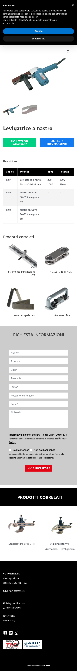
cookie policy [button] (31, 17)
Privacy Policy (9, 616)
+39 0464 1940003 (12, 608)
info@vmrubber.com (14, 603)
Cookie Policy (9, 620)
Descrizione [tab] (10, 161)
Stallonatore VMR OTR (23, 543)
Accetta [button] (38, 31)
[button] (68, 52)
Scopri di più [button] (38, 38)
